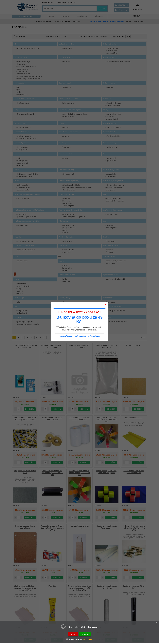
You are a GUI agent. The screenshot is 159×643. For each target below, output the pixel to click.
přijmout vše (85, 634)
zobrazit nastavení (75, 639)
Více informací (88, 639)
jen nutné (73, 634)
